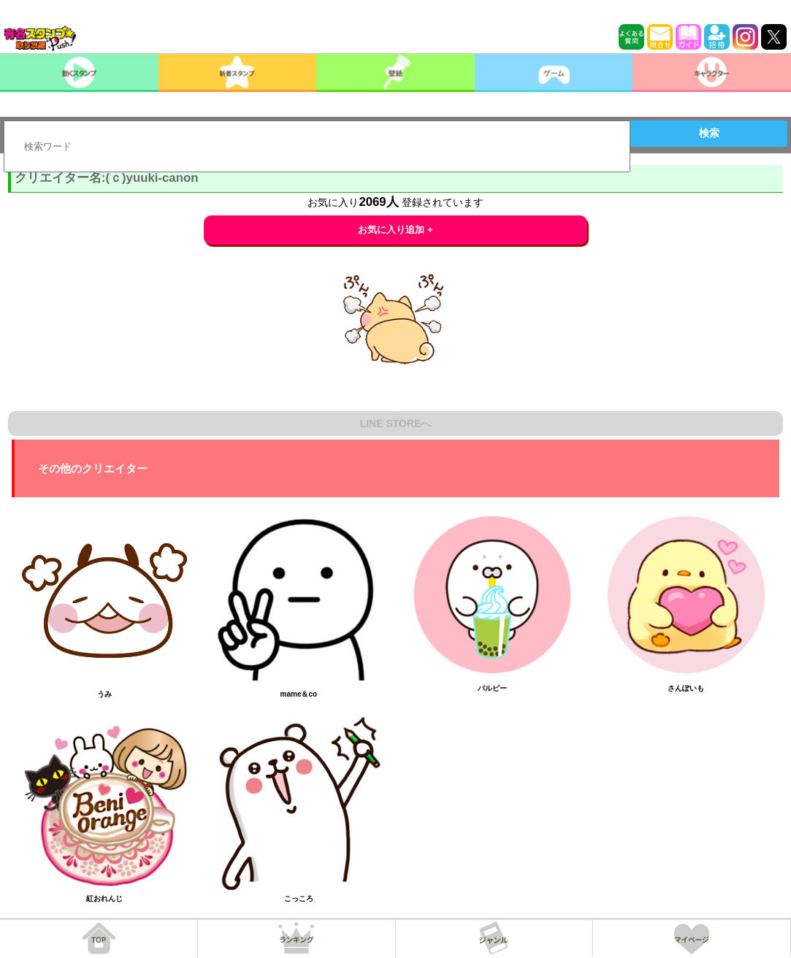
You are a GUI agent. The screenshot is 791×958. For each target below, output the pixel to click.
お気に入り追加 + (395, 229)
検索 (709, 133)
